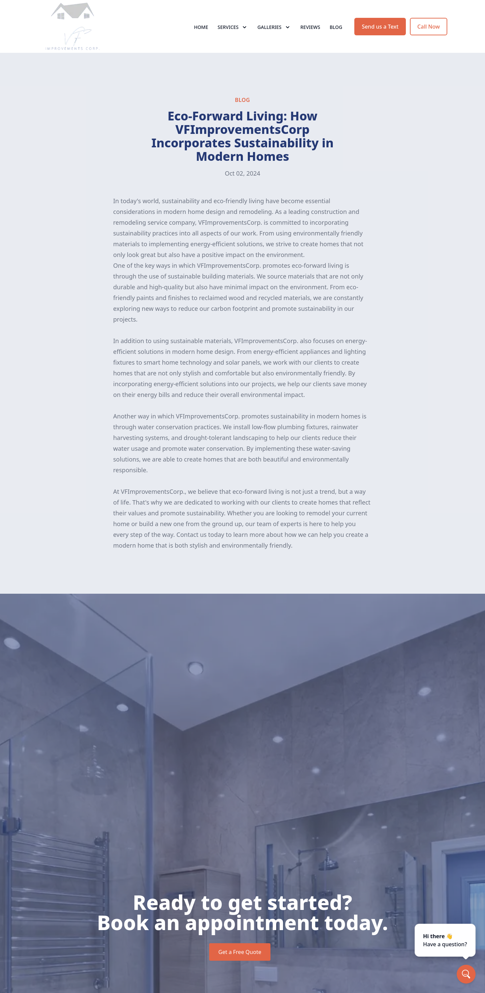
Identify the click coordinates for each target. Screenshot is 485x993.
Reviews (310, 30)
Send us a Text (380, 29)
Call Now (428, 29)
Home (201, 30)
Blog (336, 30)
